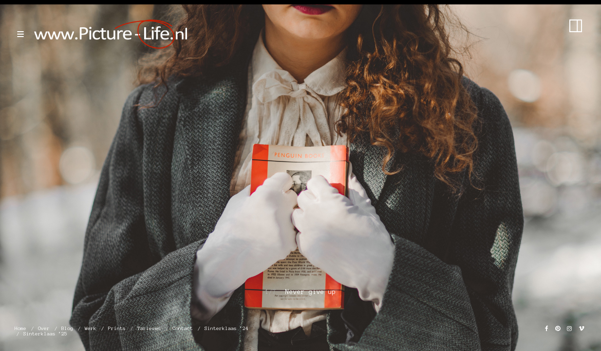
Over (44, 328)
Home (20, 328)
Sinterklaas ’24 (226, 328)
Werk (90, 328)
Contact (182, 328)
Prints (117, 328)
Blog (67, 328)
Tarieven (149, 328)
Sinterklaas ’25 (45, 333)
